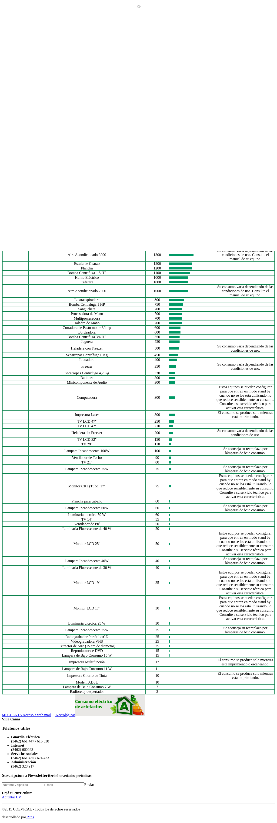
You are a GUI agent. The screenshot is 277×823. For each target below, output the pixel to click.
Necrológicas (63, 715)
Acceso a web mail (36, 715)
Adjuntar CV (11, 797)
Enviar (89, 785)
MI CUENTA (12, 715)
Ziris (30, 817)
